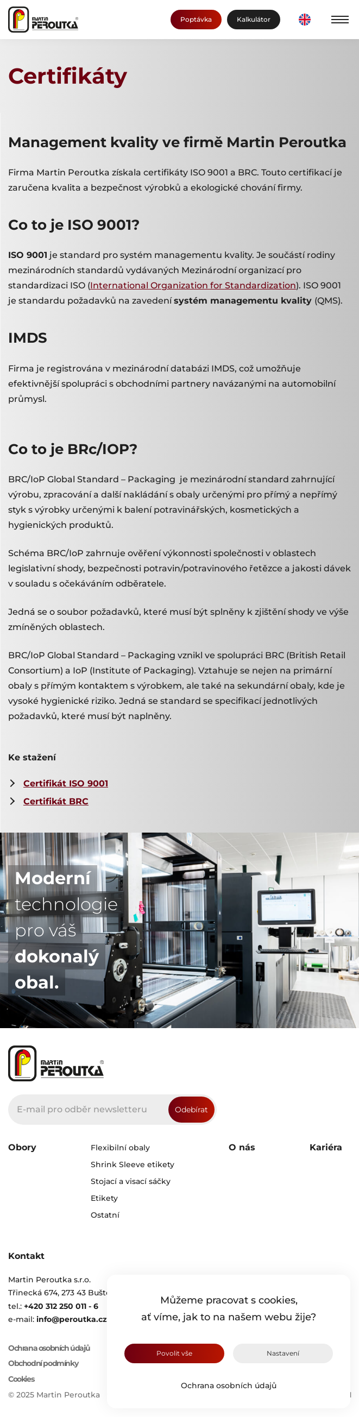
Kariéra (326, 1147)
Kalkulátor (253, 19)
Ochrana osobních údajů (228, 1385)
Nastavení (283, 1353)
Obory (22, 1147)
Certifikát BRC (56, 801)
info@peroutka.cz (71, 1319)
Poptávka (196, 19)
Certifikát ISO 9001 (65, 783)
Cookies (21, 1379)
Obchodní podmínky (43, 1363)
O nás (242, 1147)
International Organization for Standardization (193, 285)
